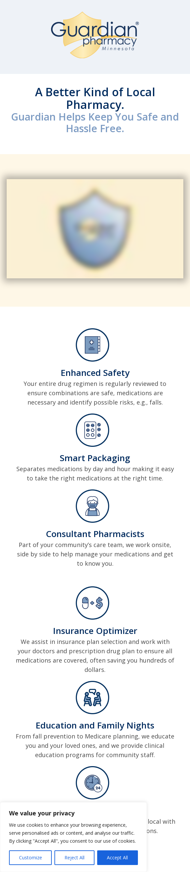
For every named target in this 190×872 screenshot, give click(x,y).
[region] (73, 837)
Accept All (117, 857)
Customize (30, 857)
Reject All (74, 857)
